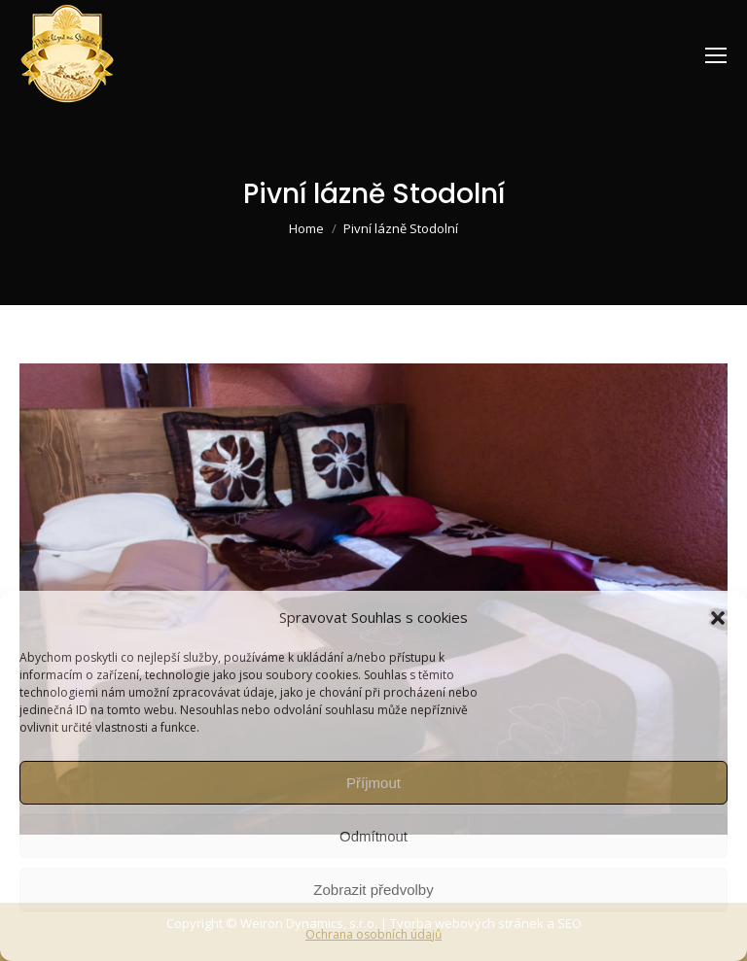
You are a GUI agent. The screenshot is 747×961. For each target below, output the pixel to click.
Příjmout (373, 782)
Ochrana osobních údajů (373, 934)
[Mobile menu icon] (716, 55)
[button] (718, 618)
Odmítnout (373, 836)
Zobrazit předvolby (373, 889)
